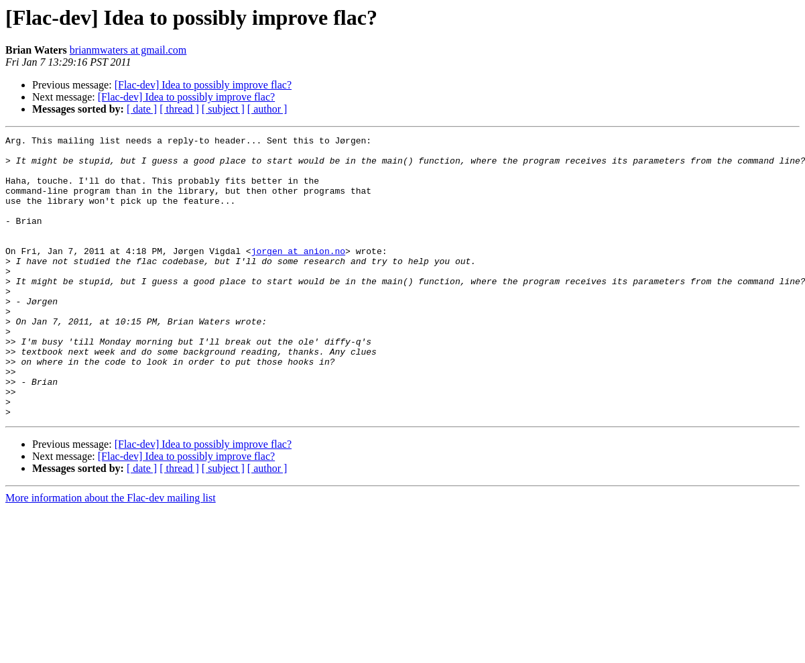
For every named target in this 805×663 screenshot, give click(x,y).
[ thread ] (179, 109)
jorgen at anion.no (298, 275)
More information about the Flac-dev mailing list (110, 554)
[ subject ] (223, 109)
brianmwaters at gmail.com (128, 50)
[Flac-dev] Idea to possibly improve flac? (203, 85)
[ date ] (142, 109)
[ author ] (267, 109)
